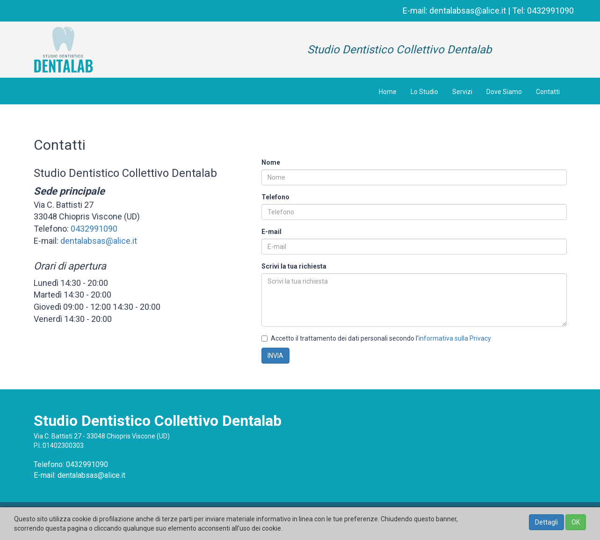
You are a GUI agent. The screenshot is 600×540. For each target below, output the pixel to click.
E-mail (271, 231)
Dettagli (546, 522)
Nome (270, 162)
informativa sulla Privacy (455, 338)
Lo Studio (424, 91)
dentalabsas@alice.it (467, 10)
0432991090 (550, 10)
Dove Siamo (504, 91)
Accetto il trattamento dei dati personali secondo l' (376, 338)
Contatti (548, 91)
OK (575, 522)
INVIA (275, 355)
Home (388, 91)
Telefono (275, 197)
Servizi (462, 91)
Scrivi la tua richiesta (293, 266)
